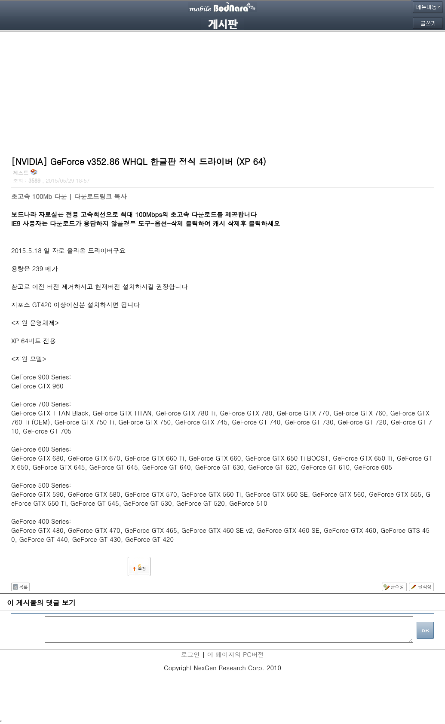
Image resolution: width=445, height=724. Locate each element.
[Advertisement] (222, 92)
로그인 (190, 654)
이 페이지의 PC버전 (235, 654)
